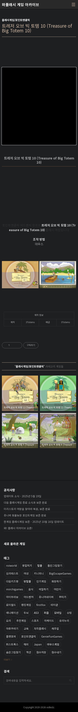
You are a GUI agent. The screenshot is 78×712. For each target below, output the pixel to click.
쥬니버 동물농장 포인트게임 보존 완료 (25, 515)
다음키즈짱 (12, 581)
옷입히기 (27, 565)
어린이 (57, 589)
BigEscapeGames (60, 573)
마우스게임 (53, 644)
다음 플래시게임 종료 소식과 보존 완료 (25, 502)
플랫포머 (11, 636)
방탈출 (27, 581)
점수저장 (41, 652)
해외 (26, 644)
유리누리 (64, 620)
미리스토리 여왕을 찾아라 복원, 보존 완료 (27, 509)
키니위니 (39, 573)
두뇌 (26, 613)
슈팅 (69, 613)
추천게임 (21, 620)
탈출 (39, 565)
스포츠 (35, 620)
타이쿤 (54, 605)
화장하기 (56, 581)
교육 (26, 628)
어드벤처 (29, 597)
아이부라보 (12, 597)
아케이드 (49, 620)
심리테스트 (12, 573)
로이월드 (11, 605)
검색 (70, 680)
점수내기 (56, 652)
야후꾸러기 (12, 628)
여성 (26, 573)
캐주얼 (55, 628)
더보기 (7, 659)
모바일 (58, 613)
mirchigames (14, 589)
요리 (8, 620)
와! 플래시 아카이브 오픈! (18, 528)
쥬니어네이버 (46, 597)
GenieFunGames (51, 636)
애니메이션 (12, 613)
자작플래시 (40, 628)
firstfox (40, 605)
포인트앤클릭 (28, 636)
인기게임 (41, 581)
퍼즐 (46, 613)
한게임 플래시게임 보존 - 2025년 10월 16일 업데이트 (34, 522)
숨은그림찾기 (13, 652)
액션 (28, 652)
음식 (30, 589)
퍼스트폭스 (12, 644)
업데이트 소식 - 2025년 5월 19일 (22, 496)
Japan (38, 644)
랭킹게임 (26, 605)
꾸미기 (62, 597)
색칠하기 (43, 589)
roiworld (11, 565)
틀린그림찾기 (55, 565)
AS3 (36, 613)
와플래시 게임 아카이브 (20, 4)
